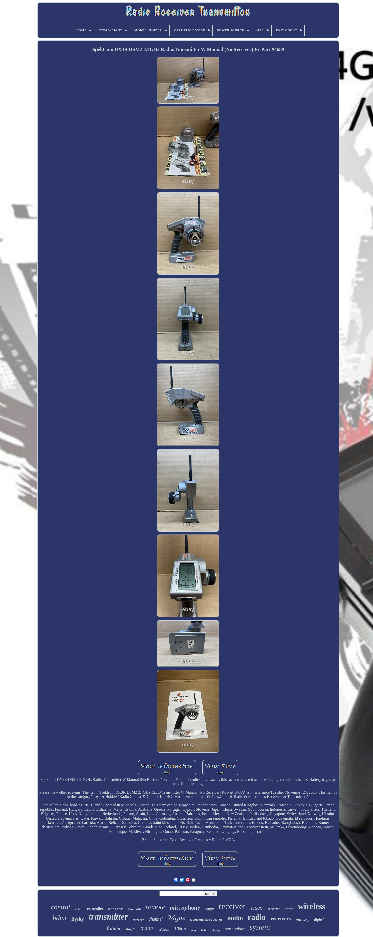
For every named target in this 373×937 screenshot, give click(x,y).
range (209, 909)
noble (78, 909)
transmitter (108, 917)
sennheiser (234, 928)
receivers (280, 918)
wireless (311, 906)
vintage (216, 930)
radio (257, 917)
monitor (115, 909)
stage (130, 928)
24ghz (176, 917)
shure (289, 909)
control (60, 907)
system (260, 927)
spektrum (274, 909)
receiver (232, 906)
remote (155, 907)
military (302, 919)
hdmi (59, 918)
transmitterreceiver (206, 919)
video (256, 908)
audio (235, 918)
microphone (185, 907)
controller (95, 909)
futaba (113, 928)
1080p (180, 928)
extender (138, 920)
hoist (204, 930)
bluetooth (134, 909)
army (193, 930)
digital (319, 920)
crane (146, 928)
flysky (77, 919)
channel (156, 919)
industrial (163, 929)
